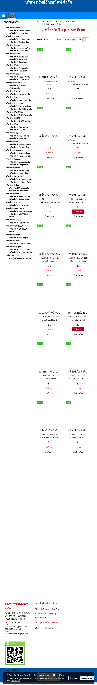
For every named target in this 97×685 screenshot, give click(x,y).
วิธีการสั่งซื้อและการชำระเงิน (47, 609)
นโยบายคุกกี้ (15, 680)
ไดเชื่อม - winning (12, 255)
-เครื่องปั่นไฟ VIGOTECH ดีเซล (20, 211)
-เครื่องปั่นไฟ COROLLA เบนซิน (18, 230)
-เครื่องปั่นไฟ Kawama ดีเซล (19, 153)
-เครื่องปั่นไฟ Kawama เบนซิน (20, 156)
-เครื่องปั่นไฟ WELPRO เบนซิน (20, 252)
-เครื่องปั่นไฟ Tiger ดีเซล (18, 138)
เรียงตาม (59, 40)
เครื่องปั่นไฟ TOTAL (13, 202)
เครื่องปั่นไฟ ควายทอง (14, 176)
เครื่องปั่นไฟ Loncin (13, 240)
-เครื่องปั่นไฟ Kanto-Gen (18, 57)
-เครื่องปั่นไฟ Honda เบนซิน (19, 30)
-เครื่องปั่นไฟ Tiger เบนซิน (19, 136)
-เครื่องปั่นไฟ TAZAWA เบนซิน (20, 115)
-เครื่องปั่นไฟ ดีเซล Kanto (18, 62)
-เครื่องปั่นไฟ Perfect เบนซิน (20, 144)
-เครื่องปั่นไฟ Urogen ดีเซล (19, 164)
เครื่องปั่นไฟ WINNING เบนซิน (20, 258)
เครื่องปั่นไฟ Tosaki (13, 74)
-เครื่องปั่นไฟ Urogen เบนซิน (19, 162)
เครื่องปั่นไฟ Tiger (12, 133)
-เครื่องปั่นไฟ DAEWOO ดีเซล (20, 106)
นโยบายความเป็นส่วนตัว (56, 678)
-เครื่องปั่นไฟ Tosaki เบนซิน (19, 77)
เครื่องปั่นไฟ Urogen (13, 159)
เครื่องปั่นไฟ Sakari (13, 167)
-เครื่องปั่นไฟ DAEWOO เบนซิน (20, 109)
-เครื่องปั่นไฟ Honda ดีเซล (18, 33)
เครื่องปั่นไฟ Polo (12, 65)
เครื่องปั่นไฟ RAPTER (14, 97)
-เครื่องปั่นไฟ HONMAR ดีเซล (19, 223)
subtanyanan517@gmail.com (16, 633)
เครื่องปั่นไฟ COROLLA (14, 226)
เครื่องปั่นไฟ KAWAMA (14, 150)
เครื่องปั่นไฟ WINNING (14, 82)
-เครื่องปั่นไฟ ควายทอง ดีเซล (20, 182)
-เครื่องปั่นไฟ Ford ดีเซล (17, 130)
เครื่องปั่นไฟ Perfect (13, 141)
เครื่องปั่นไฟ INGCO (13, 118)
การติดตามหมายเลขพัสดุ (45, 613)
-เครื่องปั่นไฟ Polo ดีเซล (18, 71)
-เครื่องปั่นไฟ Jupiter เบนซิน (19, 39)
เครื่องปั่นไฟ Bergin (13, 234)
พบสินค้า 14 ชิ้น (42, 39)
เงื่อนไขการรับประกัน (44, 628)
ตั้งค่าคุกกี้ (73, 678)
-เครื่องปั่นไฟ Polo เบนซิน (18, 68)
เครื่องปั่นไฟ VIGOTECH (15, 208)
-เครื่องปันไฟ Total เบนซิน (19, 205)
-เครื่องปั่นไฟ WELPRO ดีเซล (19, 249)
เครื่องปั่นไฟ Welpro (13, 246)
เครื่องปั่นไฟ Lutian (13, 45)
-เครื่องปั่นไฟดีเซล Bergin (18, 237)
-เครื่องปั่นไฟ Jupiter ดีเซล (19, 42)
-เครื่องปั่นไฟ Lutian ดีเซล (18, 51)
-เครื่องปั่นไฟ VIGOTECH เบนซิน (18, 215)
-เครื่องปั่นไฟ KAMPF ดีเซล (19, 199)
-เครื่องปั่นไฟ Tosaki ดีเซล (19, 79)
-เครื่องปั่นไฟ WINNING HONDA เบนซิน (17, 86)
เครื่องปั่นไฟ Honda (13, 27)
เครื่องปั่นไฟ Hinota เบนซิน (19, 188)
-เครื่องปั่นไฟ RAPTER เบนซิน (20, 100)
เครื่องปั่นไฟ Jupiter (13, 36)
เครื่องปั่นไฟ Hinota (13, 185)
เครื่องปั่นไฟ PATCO (13, 91)
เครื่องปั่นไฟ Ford (12, 124)
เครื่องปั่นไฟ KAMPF (13, 193)
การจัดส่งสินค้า (41, 617)
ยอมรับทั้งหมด (87, 678)
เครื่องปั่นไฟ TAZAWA (14, 112)
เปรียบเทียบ (50, 99)
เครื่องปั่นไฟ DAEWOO (14, 103)
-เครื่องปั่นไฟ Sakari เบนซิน (19, 170)
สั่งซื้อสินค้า (78, 211)
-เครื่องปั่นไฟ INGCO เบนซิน (19, 121)
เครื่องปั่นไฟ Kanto (13, 54)
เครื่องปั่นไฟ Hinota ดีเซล (18, 190)
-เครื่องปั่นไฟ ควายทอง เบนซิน (20, 179)
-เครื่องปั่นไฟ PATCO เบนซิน (19, 94)
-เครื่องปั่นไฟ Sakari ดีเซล (18, 173)
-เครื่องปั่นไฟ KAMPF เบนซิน (19, 197)
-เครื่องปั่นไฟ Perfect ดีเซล (19, 147)
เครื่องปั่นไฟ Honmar (13, 220)
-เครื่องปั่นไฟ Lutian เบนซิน (19, 48)
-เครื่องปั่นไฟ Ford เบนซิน (18, 127)
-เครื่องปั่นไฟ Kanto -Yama (19, 59)
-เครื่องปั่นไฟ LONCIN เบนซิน (19, 243)
